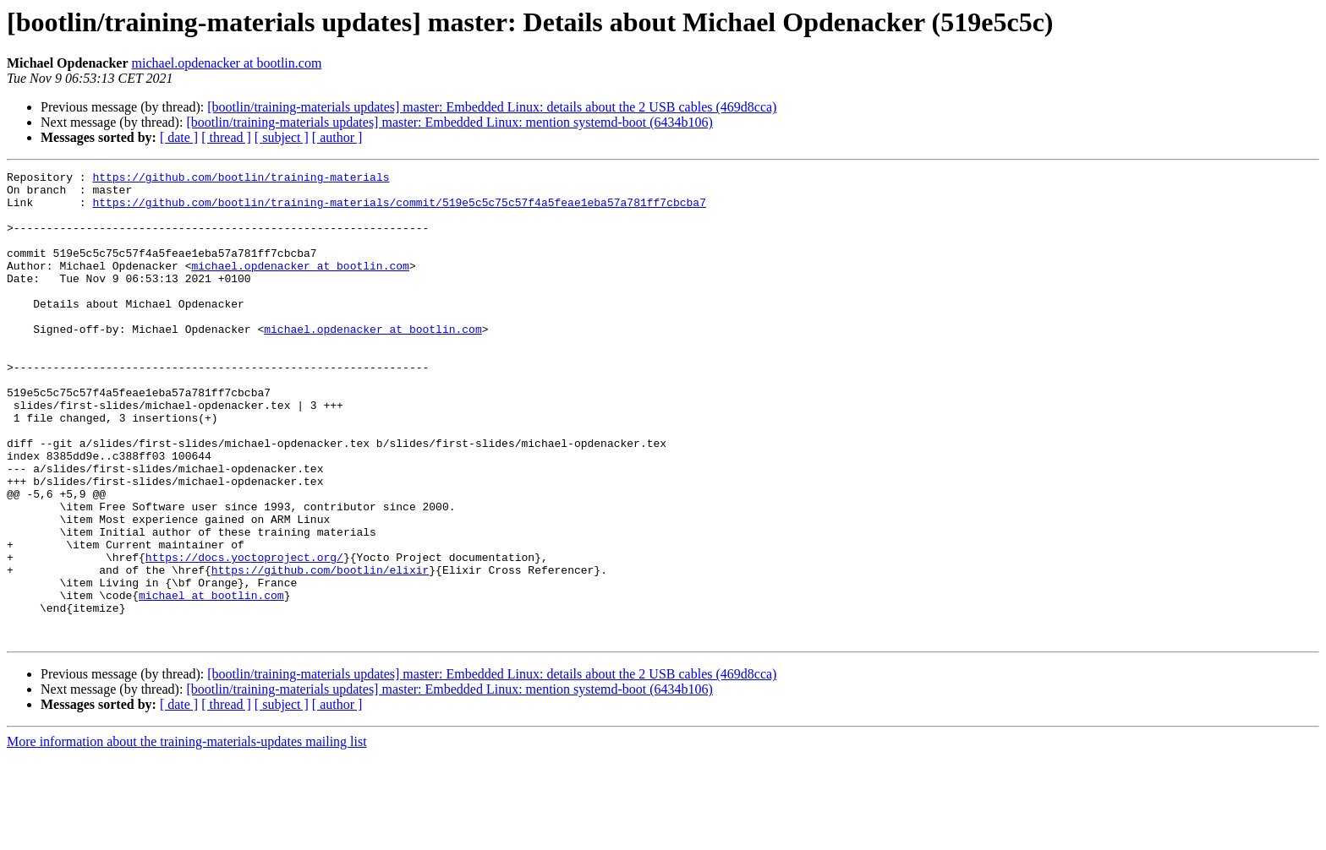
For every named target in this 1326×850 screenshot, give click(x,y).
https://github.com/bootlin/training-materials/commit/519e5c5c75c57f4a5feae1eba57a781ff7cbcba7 (398, 209)
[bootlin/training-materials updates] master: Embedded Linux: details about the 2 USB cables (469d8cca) (491, 107)
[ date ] (179, 137)
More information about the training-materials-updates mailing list (187, 835)
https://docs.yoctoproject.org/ (244, 635)
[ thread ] (226, 137)
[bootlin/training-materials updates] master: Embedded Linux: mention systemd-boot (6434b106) (449, 122)
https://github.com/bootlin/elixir (320, 650)
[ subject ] (282, 137)
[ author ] (337, 137)
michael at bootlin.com (211, 681)
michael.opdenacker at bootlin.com (227, 63)
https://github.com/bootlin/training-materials (240, 179)
